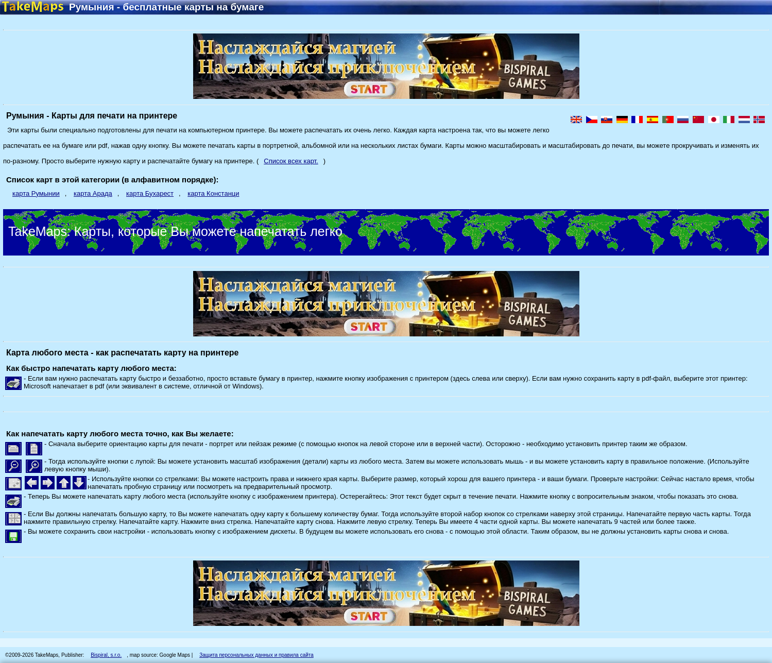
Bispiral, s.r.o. (106, 655)
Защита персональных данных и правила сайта (256, 655)
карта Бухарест (150, 193)
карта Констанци (213, 193)
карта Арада (93, 193)
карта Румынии (36, 193)
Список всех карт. (291, 161)
